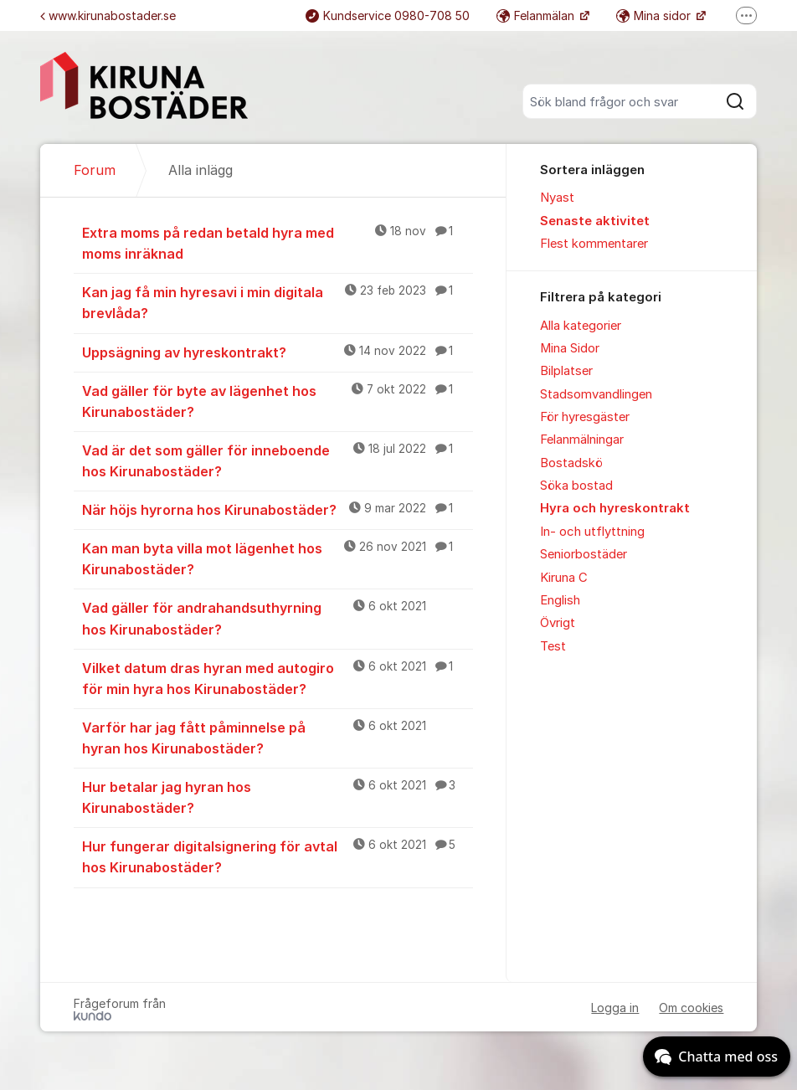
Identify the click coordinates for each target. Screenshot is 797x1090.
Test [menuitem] (553, 646)
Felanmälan (537, 15)
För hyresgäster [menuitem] (585, 416)
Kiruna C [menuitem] (564, 577)
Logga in (615, 1007)
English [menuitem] (560, 600)
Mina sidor (655, 15)
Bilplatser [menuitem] (566, 370)
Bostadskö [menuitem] (571, 462)
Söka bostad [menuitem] (576, 485)
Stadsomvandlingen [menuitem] (596, 394)
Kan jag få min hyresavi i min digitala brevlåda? (277, 301)
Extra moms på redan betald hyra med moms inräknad (277, 242)
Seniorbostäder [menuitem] (583, 554)
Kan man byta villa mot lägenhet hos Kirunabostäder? (277, 558)
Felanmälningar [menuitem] (582, 439)
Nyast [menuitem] (557, 197)
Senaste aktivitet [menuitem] (595, 221)
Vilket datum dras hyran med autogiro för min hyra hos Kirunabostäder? (277, 677)
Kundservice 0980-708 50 (388, 15)
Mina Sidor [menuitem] (569, 348)
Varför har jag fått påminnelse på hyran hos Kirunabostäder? (277, 737)
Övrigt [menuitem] (557, 622)
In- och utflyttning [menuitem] (592, 531)
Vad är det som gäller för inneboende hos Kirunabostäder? (277, 460)
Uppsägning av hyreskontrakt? (277, 351)
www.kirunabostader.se (108, 15)
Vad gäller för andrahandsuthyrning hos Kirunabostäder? (277, 617)
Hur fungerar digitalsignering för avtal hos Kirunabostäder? (277, 856)
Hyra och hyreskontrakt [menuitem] (615, 508)
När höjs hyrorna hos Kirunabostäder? (277, 509)
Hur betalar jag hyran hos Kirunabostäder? (277, 796)
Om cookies (691, 1007)
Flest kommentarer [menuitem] (594, 243)
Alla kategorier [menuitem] (580, 325)
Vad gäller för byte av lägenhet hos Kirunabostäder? (277, 400)
